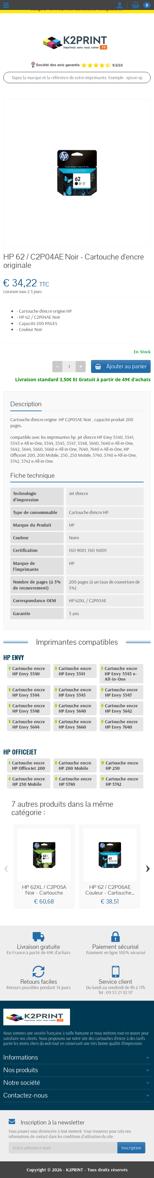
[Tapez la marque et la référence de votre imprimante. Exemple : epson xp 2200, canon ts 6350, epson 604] (77, 77)
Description (26, 404)
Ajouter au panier (121, 366)
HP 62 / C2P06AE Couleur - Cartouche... (109, 890)
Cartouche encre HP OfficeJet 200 (28, 765)
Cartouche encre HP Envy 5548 (28, 708)
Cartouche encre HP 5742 (122, 781)
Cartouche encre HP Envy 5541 (75, 671)
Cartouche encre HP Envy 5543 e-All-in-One (121, 673)
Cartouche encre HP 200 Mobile (75, 765)
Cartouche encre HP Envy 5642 (121, 708)
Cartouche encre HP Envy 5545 (75, 692)
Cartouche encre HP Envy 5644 (28, 724)
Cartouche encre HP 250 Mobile (28, 781)
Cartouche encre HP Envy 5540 (28, 671)
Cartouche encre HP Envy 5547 (121, 692)
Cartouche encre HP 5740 (75, 781)
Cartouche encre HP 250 (122, 765)
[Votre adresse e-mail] (63, 1147)
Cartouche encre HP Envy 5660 (75, 724)
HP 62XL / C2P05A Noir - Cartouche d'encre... (44, 893)
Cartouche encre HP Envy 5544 (28, 692)
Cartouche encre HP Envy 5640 (75, 708)
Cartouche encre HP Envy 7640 (121, 724)
